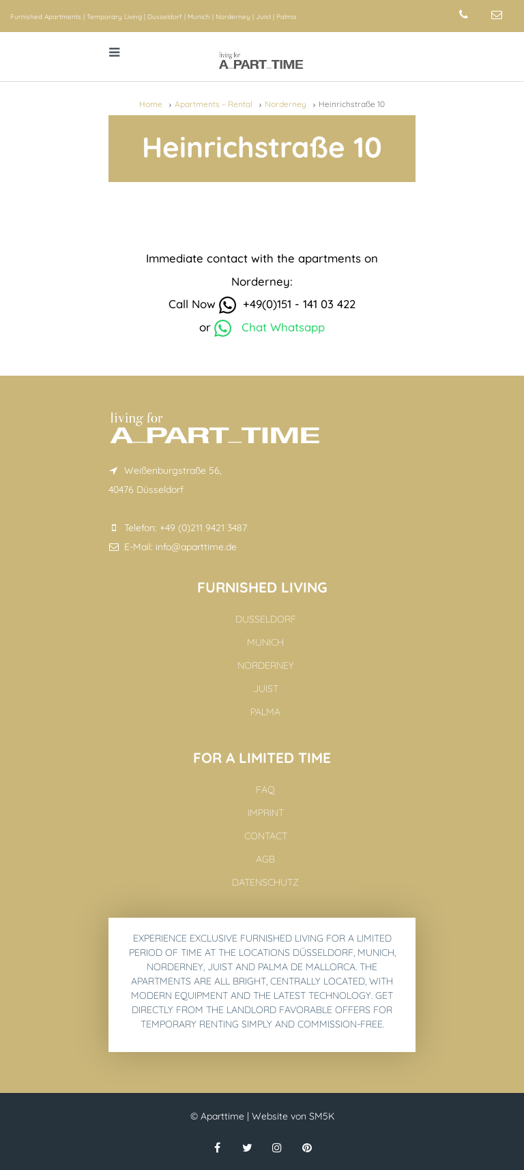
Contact (265, 836)
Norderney (233, 16)
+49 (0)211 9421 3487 (203, 528)
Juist (263, 16)
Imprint (266, 813)
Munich (199, 16)
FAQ (265, 789)
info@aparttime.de (196, 547)
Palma (286, 16)
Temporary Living (114, 16)
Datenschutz (265, 882)
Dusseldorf (164, 16)
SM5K (321, 1116)
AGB (265, 859)
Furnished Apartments (45, 16)
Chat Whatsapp (269, 327)
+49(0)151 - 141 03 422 (287, 304)
